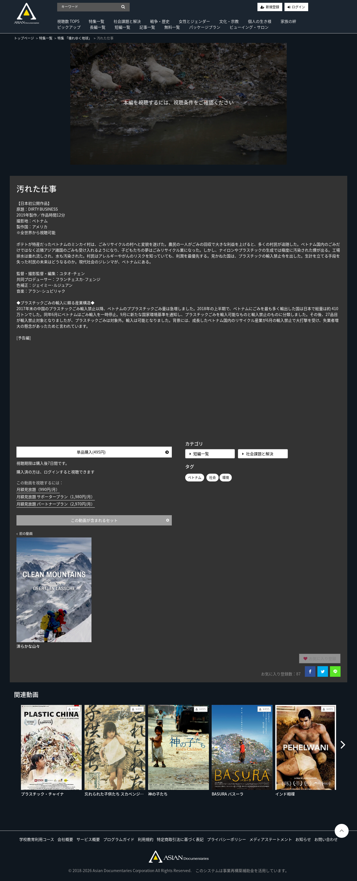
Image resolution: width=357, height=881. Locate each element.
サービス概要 (88, 839)
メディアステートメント (270, 839)
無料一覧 (172, 27)
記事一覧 (147, 27)
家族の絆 (288, 21)
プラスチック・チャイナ (42, 794)
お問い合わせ (326, 839)
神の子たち (158, 794)
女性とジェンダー (194, 21)
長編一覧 (97, 27)
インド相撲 (285, 794)
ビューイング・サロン (249, 27)
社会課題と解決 (127, 21)
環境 (225, 477)
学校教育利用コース (36, 839)
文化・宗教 (229, 21)
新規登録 (272, 6)
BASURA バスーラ (227, 794)
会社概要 (65, 839)
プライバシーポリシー (226, 839)
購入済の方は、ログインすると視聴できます (55, 471)
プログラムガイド (118, 839)
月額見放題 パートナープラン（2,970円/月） (55, 504)
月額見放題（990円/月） (38, 489)
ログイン (298, 6)
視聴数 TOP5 (68, 21)
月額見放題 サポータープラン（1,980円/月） (55, 496)
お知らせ (303, 839)
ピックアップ (69, 27)
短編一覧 (122, 27)
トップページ (24, 38)
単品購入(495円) (123, 452)
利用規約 (145, 839)
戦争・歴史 (160, 21)
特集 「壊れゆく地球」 (74, 38)
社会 (212, 477)
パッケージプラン (204, 27)
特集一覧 (96, 21)
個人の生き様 (259, 21)
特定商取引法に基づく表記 (180, 839)
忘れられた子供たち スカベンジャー (116, 794)
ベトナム (194, 477)
